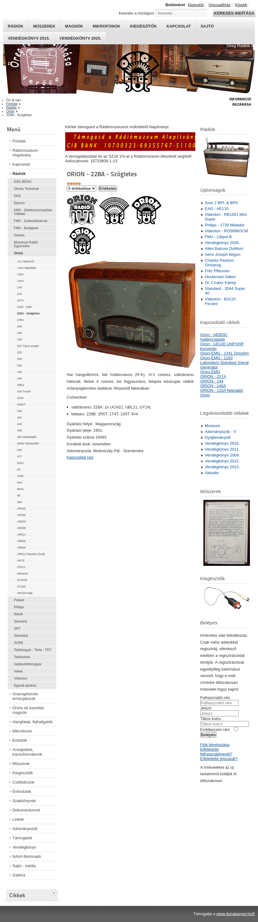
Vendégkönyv (24, 847)
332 (19, 365)
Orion (18, 253)
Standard (21, 635)
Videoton (20, 678)
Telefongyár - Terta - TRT (32, 650)
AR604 (21, 547)
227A (20, 300)
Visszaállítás (219, 4)
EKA (17, 196)
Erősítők (19, 740)
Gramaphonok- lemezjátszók (25, 696)
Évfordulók (21, 791)
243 (19, 326)
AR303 (21, 521)
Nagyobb (196, 4)
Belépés (208, 734)
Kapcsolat (178, 26)
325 (19, 352)
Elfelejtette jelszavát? (219, 758)
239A (20, 319)
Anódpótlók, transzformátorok (27, 752)
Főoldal (18, 141)
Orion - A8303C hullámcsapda (214, 337)
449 (19, 430)
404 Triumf (24, 391)
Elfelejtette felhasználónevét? (216, 751)
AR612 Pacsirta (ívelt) (31, 554)
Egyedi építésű (25, 685)
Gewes (19, 235)
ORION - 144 (212, 381)
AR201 (21, 508)
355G (20, 385)
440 (19, 411)
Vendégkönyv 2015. (29, 38)
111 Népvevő (25, 261)
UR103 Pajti (24, 593)
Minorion (22, 573)
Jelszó (205, 708)
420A (20, 398)
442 (19, 424)
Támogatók (22, 838)
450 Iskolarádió (27, 437)
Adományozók (25, 828)
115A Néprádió (26, 267)
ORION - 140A (213, 385)
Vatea (18, 671)
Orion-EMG (210, 371)
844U (20, 489)
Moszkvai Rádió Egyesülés (26, 244)
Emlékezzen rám (215, 729)
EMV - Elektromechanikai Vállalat (33, 212)
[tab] (55, 892)
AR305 (21, 528)
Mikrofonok (106, 26)
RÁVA (18, 614)
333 (19, 372)
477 (19, 456)
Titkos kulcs (210, 718)
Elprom (19, 203)
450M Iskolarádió (28, 443)
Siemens (20, 621)
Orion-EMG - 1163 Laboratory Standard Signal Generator (224, 362)
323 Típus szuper (28, 345)
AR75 (20, 560)
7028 (20, 476)
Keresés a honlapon (136, 13)
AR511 (21, 534)
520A (20, 463)
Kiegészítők (143, 26)
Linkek (18, 819)
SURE (18, 643)
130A (20, 274)
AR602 (21, 541)
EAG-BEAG (23, 181)
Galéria (18, 875)
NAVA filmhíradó (26, 856)
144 (19, 287)
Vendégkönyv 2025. (80, 38)
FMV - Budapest (26, 228)
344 (19, 378)
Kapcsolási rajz (80, 457)
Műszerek (44, 26)
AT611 (21, 567)
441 (19, 417)
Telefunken (22, 657)
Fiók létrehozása (214, 744)
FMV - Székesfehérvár (31, 221)
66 (18, 469)
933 (19, 502)
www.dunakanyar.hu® (235, 913)
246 (19, 332)
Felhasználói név (215, 697)
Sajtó (207, 26)
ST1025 (22, 580)
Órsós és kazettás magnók (28, 710)
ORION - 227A (213, 376)
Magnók (74, 26)
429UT (21, 404)
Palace (19, 600)
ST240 (21, 586)
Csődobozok (23, 782)
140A (20, 280)
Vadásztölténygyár (28, 664)
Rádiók (15, 26)
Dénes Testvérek (26, 188)
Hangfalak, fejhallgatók (32, 721)
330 (19, 358)
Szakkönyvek (24, 800)
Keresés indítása (234, 13)
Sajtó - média (24, 865)
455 (19, 450)
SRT (17, 628)
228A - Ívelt (24, 306)
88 (18, 495)
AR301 (21, 515)
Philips (19, 607)
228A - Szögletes (28, 313)
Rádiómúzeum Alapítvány (25, 152)
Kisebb (241, 4)
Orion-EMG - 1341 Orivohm (224, 353)
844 (19, 482)
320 (19, 339)
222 (19, 293)
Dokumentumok (26, 810)
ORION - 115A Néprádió (221, 390)
